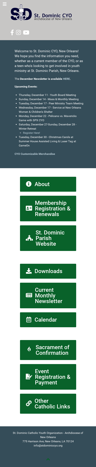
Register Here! (31, 133)
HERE (66, 78)
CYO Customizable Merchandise (35, 154)
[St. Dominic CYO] (48, 12)
